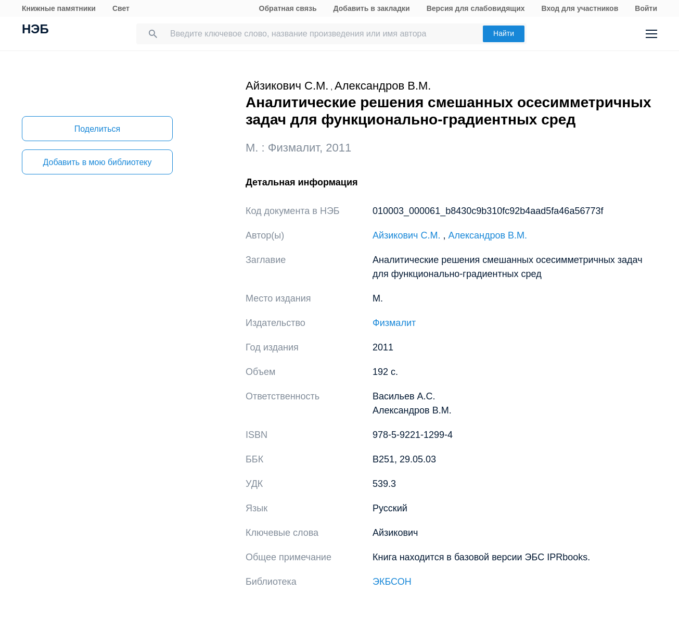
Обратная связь (288, 8)
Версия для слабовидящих (476, 8)
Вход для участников (580, 8)
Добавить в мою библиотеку (97, 162)
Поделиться (97, 128)
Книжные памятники (59, 8)
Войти (646, 8)
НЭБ (35, 30)
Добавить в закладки (372, 8)
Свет (121, 8)
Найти (503, 33)
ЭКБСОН (392, 581)
